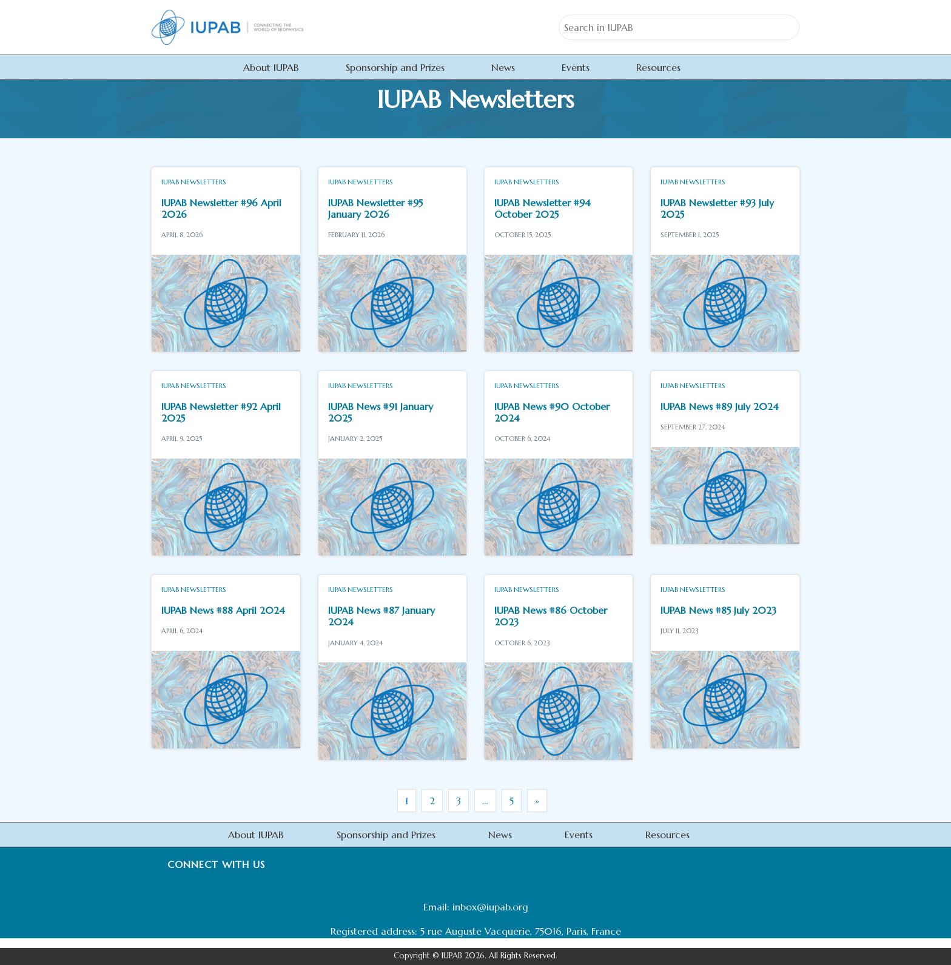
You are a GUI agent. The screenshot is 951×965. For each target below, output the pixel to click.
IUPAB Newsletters (193, 182)
